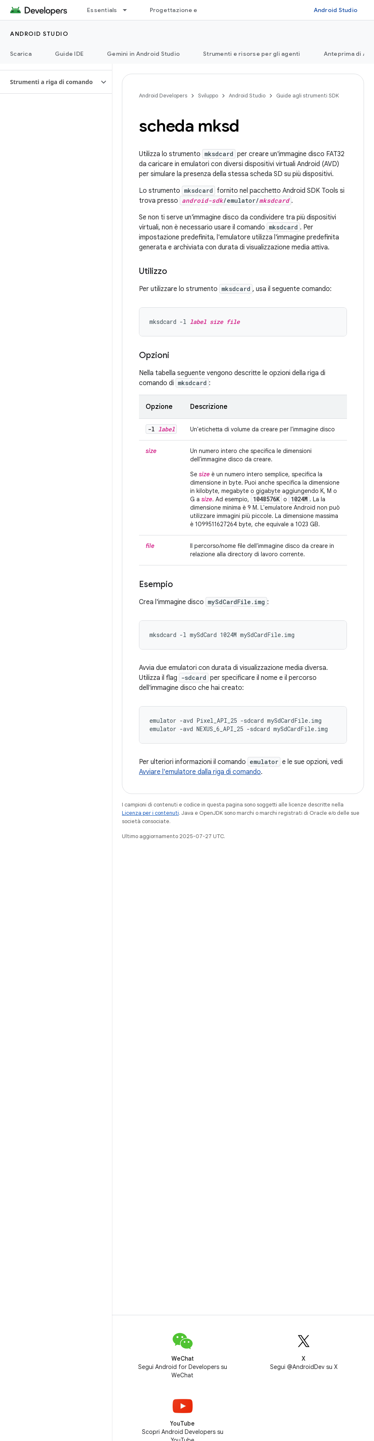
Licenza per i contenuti (150, 812)
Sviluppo (208, 95)
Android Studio (336, 10)
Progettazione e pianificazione (195, 10)
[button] (49, 82)
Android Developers (163, 95)
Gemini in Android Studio (143, 53)
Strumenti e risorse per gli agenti (251, 53)
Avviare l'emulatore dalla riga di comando (200, 772)
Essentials (102, 10)
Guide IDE (69, 53)
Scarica (21, 53)
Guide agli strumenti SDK (307, 95)
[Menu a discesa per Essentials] (128, 10)
